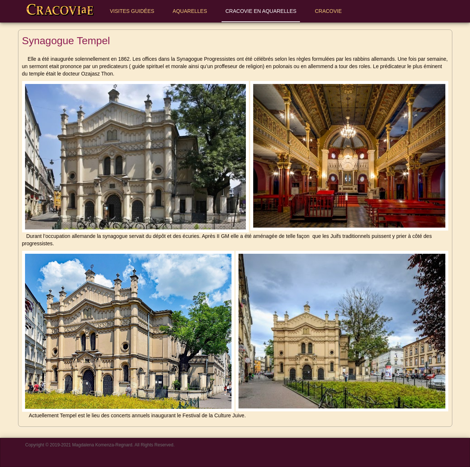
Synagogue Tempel (66, 40)
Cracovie (331, 11)
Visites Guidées (132, 11)
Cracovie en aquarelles (260, 11)
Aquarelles (190, 11)
